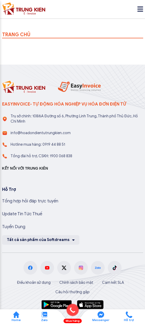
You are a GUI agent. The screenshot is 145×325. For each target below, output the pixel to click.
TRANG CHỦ (16, 35)
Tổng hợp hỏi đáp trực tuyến (30, 201)
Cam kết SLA (113, 282)
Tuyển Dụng (13, 226)
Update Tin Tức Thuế (22, 214)
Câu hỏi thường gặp (72, 292)
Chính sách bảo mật (76, 282)
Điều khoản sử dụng (34, 282)
